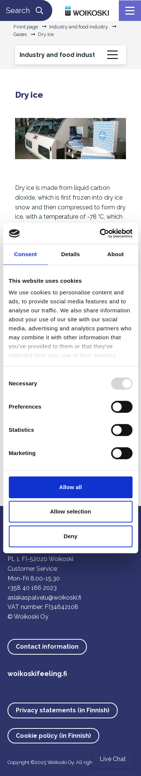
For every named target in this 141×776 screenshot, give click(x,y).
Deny (70, 536)
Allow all (70, 487)
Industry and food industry (78, 27)
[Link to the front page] (87, 9)
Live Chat (113, 759)
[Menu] (130, 10)
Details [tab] (70, 254)
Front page (26, 27)
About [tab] (115, 254)
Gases (20, 34)
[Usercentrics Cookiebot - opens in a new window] (100, 233)
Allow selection (70, 511)
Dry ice (46, 34)
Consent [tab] (25, 254)
